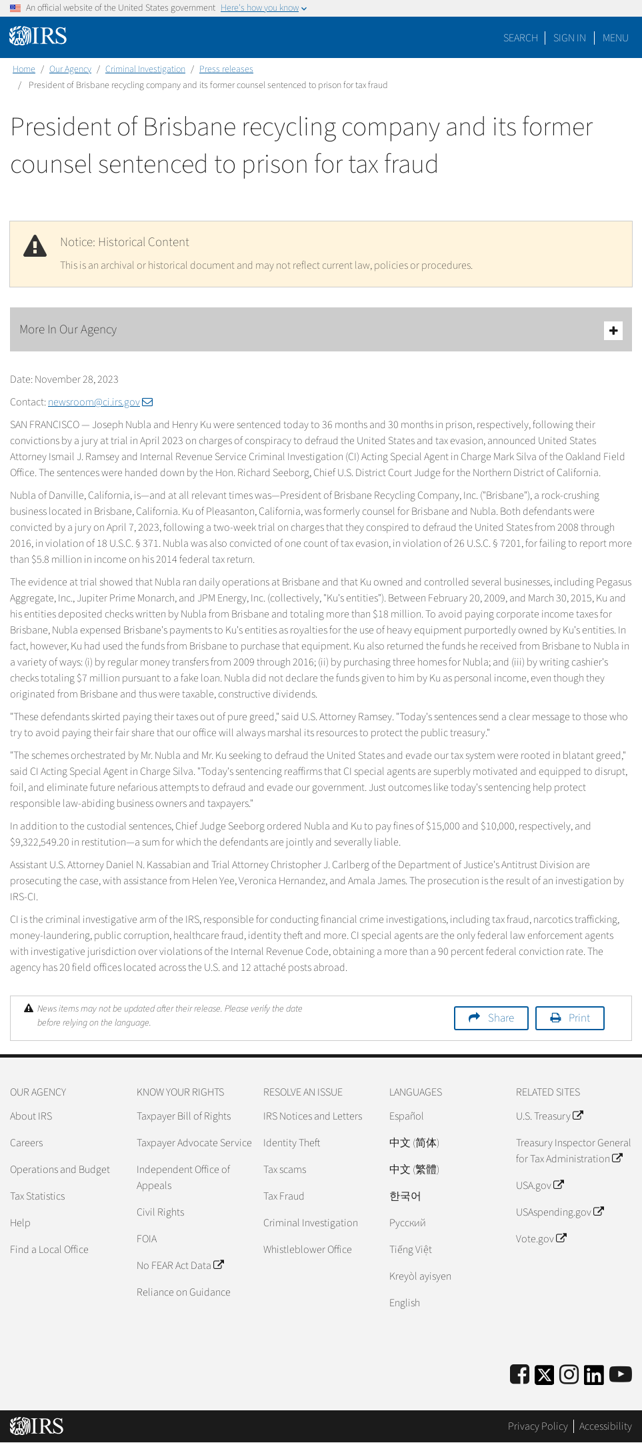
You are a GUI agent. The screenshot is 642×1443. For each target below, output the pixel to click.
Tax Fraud (284, 1196)
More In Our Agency (321, 330)
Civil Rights (160, 1212)
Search (520, 38)
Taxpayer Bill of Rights (184, 1116)
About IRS (31, 1116)
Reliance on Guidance (184, 1292)
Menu (616, 38)
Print (579, 1018)
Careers (26, 1143)
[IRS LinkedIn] (594, 1379)
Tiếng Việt (410, 1249)
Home (24, 69)
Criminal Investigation (145, 69)
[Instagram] (569, 1375)
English (404, 1303)
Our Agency (70, 69)
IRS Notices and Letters (312, 1116)
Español (406, 1116)
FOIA (147, 1239)
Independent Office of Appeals (183, 1177)
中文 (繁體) (414, 1169)
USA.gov (539, 1185)
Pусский (407, 1223)
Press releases (226, 69)
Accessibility (605, 1426)
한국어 (405, 1196)
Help (20, 1223)
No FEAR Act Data (180, 1265)
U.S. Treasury (549, 1116)
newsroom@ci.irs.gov (100, 402)
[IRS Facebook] (519, 1375)
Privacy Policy (538, 1426)
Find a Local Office (49, 1249)
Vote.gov (541, 1239)
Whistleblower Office (307, 1249)
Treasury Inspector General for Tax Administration (573, 1151)
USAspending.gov (559, 1212)
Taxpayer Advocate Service (194, 1143)
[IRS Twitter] (545, 1379)
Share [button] (501, 1018)
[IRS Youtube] (620, 1375)
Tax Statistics (37, 1196)
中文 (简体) (414, 1143)
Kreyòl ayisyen (420, 1276)
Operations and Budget (60, 1169)
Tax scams (284, 1169)
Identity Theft (291, 1143)
